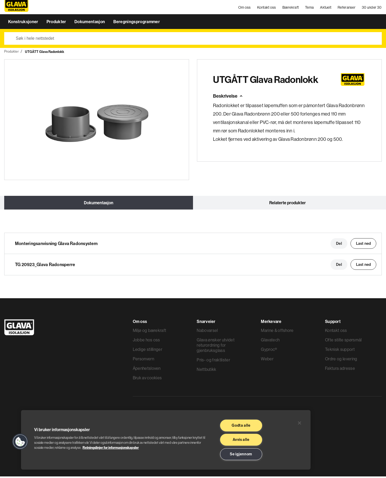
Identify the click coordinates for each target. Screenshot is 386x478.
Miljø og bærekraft (149, 332)
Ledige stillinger (147, 350)
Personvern (143, 360)
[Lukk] (299, 423)
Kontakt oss (266, 8)
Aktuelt (326, 8)
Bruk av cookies (147, 379)
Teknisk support (340, 350)
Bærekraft (290, 8)
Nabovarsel (207, 332)
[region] (166, 440)
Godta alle (241, 425)
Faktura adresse (340, 369)
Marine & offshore (277, 332)
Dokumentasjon (90, 23)
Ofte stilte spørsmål (343, 341)
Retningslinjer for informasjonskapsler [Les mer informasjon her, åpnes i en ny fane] (111, 447)
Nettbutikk (206, 371)
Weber (267, 360)
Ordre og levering (341, 360)
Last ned (363, 244)
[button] (20, 441)
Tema (309, 8)
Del (339, 244)
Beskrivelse (225, 97)
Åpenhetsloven (147, 369)
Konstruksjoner (23, 23)
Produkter (57, 23)
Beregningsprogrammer (136, 23)
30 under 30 (372, 8)
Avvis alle (241, 439)
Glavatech (270, 341)
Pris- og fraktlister (213, 361)
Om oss (244, 8)
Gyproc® (269, 350)
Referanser (347, 8)
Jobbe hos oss (146, 341)
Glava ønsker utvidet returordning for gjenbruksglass (215, 347)
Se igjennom (241, 454)
